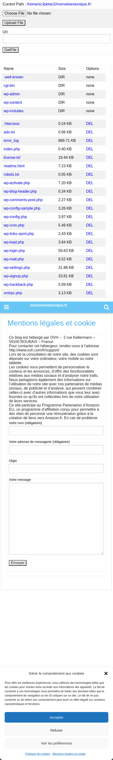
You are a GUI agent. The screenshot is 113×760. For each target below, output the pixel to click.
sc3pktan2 (46, 4)
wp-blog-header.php (20, 191)
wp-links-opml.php (19, 234)
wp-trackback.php (18, 284)
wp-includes (13, 111)
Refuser (56, 730)
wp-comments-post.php (23, 200)
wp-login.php (14, 251)
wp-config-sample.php (22, 208)
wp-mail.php (14, 259)
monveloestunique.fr (73, 4)
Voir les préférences (56, 743)
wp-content (13, 102)
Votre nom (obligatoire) (56, 428)
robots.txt (11, 174)
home (32, 4)
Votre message (56, 516)
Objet (56, 466)
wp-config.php (15, 217)
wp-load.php (14, 242)
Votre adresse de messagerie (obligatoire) (56, 447)
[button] (106, 673)
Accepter (56, 717)
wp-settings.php (17, 268)
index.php (12, 149)
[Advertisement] (56, 660)
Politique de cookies (37, 754)
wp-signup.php (16, 276)
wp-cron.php (14, 225)
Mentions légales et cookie (68, 754)
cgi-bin (9, 86)
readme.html (14, 166)
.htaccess (12, 124)
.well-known (13, 77)
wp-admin (12, 94)
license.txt (12, 157)
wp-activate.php (17, 183)
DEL (89, 124)
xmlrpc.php (13, 293)
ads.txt (9, 132)
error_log (11, 141)
